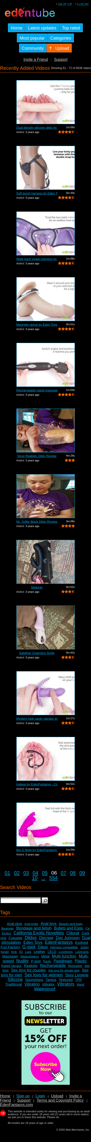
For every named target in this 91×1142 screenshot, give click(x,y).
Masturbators (30, 956)
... (43, 878)
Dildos (31, 937)
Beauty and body (71, 924)
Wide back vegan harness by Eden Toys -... (36, 259)
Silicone (15, 979)
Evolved (81, 942)
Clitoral (72, 933)
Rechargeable (53, 965)
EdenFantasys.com (16, 1105)
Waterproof (44, 989)
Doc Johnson (68, 938)
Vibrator (48, 984)
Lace (28, 952)
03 (26, 872)
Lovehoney (66, 952)
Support (61, 59)
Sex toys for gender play (63, 970)
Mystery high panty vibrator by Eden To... (36, 718)
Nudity (22, 961)
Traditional (13, 984)
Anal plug (14, 924)
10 (34, 878)
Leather (39, 952)
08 (73, 872)
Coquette (15, 938)
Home (5, 1096)
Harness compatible (64, 947)
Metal (45, 956)
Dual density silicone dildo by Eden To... (36, 127)
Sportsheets (34, 980)
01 (7, 872)
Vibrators (65, 984)
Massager (10, 956)
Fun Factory (10, 947)
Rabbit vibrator (11, 966)
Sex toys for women (44, 975)
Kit (21, 952)
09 (82, 872)
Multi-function (64, 956)
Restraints (75, 966)
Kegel (5, 952)
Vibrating (32, 984)
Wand (80, 984)
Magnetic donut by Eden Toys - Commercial (36, 324)
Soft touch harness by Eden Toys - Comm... (36, 193)
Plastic (81, 961)
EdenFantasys (59, 942)
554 (53, 878)
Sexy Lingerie (77, 975)
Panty (47, 961)
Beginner (7, 928)
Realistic (31, 966)
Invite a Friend (35, 59)
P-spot (36, 961)
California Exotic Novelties (39, 933)
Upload (57, 1096)
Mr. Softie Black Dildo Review (36, 521)
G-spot (28, 947)
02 (17, 872)
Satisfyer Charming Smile (37, 653)
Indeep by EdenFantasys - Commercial (36, 784)
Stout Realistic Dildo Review (36, 456)
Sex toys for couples (28, 970)
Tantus (51, 980)
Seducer (36, 587)
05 (45, 872)
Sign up (65, 4)
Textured (66, 980)
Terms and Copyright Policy (60, 1100)
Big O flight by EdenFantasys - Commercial (36, 850)
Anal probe (31, 924)
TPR (78, 980)
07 (63, 872)
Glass (43, 947)
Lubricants (82, 952)
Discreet (46, 938)
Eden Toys (32, 942)
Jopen (84, 947)
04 (35, 872)
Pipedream (63, 961)
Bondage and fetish (34, 928)
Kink (14, 952)
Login (83, 4)
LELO (52, 952)
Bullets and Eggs (68, 928)
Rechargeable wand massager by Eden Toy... (36, 390)
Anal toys (48, 924)
